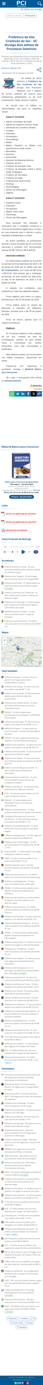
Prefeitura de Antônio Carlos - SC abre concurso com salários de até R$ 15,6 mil (22, 1031)
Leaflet (17, 666)
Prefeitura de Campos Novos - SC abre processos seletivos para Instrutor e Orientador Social (21, 705)
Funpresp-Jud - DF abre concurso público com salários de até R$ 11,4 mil (22, 1216)
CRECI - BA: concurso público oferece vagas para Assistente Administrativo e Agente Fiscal (23, 1283)
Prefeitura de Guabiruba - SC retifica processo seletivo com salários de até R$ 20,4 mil (22, 910)
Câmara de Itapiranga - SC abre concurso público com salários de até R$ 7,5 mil (22, 723)
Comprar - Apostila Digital (21, 497)
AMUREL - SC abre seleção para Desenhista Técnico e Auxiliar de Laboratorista (18, 803)
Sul (32, 1318)
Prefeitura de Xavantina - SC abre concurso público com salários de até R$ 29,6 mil (23, 746)
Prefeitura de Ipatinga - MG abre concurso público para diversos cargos (23, 1124)
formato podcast (12, 381)
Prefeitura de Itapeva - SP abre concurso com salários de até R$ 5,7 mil (22, 1118)
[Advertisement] (21, 25)
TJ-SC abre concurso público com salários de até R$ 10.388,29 (22, 1038)
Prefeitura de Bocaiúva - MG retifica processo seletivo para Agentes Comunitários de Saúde (20, 1165)
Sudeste (23, 1318)
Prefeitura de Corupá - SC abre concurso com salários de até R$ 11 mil (22, 688)
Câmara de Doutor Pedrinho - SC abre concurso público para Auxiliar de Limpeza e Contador (21, 780)
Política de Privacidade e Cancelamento (21, 1377)
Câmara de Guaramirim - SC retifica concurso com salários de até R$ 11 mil (21, 1060)
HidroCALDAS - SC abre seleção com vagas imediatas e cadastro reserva (23, 852)
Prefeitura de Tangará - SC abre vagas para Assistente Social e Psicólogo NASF (22, 577)
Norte (29, 1323)
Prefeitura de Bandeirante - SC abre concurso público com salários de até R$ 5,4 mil (22, 1023)
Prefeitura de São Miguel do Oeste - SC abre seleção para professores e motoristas (21, 770)
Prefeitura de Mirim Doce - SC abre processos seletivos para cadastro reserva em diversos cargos (22, 569)
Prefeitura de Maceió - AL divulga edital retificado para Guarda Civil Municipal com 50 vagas (22, 1274)
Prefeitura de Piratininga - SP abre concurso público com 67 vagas (19, 1104)
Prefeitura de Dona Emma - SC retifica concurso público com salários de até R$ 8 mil (23, 624)
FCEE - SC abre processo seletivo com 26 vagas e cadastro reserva (22, 794)
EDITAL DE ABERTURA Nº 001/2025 (21, 514)
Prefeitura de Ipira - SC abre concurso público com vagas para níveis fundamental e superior (21, 680)
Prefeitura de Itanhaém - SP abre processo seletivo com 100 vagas (23, 1111)
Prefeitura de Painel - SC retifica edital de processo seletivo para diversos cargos (22, 586)
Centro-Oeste (16, 1323)
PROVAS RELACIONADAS (16, 530)
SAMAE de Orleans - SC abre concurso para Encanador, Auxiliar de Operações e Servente (22, 731)
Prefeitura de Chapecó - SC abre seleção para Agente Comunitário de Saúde (22, 1045)
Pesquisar (30, 15)
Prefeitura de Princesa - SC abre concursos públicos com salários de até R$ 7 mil (23, 917)
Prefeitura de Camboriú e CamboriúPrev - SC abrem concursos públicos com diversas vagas (22, 900)
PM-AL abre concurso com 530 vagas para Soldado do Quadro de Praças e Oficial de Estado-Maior (23, 1255)
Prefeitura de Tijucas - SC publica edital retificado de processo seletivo (22, 992)
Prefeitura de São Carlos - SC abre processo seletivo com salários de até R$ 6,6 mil (22, 868)
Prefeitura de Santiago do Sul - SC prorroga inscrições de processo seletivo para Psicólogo (22, 971)
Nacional (12, 1318)
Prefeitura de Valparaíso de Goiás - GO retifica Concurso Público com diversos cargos (21, 1232)
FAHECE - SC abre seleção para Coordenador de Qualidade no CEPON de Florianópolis (22, 715)
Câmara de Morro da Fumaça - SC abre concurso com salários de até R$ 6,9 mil (21, 999)
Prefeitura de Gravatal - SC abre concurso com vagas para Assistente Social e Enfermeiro (22, 961)
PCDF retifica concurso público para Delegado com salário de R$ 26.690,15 (21, 1223)
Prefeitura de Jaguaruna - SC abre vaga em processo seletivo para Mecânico (23, 836)
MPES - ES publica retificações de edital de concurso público (23, 1173)
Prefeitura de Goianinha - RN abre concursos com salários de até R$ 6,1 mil (22, 1300)
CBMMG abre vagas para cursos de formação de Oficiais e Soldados (20, 1150)
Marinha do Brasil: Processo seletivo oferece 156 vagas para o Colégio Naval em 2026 (21, 1087)
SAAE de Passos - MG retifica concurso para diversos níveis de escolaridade (21, 1157)
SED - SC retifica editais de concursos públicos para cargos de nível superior (21, 1051)
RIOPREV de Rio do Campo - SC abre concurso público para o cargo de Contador (20, 614)
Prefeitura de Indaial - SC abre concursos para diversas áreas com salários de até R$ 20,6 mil (23, 761)
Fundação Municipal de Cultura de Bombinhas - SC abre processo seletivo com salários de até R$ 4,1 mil (21, 819)
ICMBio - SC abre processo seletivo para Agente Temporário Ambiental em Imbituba (22, 891)
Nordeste (21, 1327)
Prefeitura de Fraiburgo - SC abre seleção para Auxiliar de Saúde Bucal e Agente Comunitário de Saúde (22, 605)
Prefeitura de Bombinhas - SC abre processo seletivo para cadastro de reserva (23, 811)
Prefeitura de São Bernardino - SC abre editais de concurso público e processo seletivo (21, 829)
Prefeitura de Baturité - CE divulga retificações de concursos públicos (19, 1293)
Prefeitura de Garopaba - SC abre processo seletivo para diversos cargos (23, 752)
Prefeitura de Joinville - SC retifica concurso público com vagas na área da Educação (23, 943)
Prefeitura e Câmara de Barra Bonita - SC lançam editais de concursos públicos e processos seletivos (22, 1014)
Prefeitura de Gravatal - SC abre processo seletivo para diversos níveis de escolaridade (22, 696)
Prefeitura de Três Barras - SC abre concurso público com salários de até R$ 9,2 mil (22, 952)
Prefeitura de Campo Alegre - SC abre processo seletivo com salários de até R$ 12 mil (22, 845)
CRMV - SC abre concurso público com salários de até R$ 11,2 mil (21, 859)
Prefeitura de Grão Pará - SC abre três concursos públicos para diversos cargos (22, 978)
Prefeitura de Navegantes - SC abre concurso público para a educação (20, 882)
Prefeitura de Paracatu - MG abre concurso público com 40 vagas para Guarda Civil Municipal (20, 1133)
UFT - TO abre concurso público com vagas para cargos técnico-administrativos (23, 1246)
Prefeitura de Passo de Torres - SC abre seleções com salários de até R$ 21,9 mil (22, 985)
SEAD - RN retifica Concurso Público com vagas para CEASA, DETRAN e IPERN (22, 1309)
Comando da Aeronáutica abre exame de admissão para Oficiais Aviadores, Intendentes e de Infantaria (22, 1077)
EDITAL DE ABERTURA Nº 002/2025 (21, 522)
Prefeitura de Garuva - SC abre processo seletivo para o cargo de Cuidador (22, 788)
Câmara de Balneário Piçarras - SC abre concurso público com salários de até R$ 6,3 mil (22, 926)
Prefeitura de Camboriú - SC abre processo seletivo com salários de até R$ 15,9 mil (23, 1005)
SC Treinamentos (10, 270)
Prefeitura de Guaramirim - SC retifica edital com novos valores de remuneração (22, 875)
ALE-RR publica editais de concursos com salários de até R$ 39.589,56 (22, 1239)
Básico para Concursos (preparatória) (21, 482)
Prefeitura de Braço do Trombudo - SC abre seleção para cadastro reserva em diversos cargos (21, 595)
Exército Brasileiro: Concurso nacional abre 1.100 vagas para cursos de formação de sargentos (23, 1096)
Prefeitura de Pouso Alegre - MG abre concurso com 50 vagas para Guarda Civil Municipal (22, 1142)
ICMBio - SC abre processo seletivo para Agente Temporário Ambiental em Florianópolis (22, 935)
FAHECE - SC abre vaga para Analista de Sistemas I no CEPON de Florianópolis (22, 739)
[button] (4, 3)
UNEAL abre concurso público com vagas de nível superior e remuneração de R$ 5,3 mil (23, 1264)
